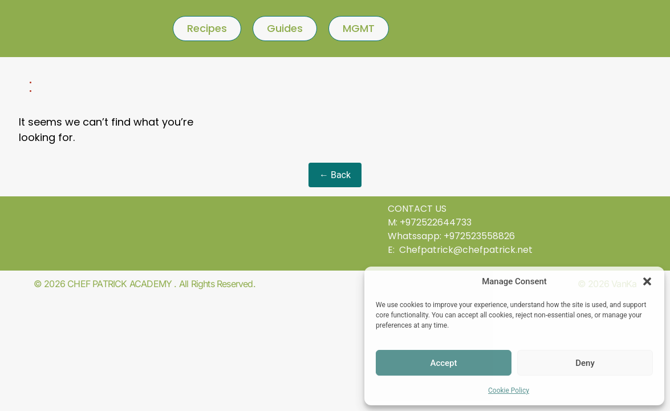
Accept (443, 363)
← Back (335, 175)
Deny (585, 363)
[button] (647, 281)
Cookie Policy (508, 390)
